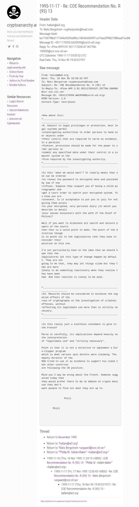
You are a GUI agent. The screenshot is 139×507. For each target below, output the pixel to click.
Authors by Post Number (21, 80)
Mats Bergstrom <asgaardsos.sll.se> (82, 447)
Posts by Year (16, 76)
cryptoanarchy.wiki (24, 25)
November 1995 (67, 437)
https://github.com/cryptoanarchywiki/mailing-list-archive (64, 501)
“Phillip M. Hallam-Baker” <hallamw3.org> (83, 452)
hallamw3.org (68, 443)
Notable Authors (17, 84)
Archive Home (16, 71)
